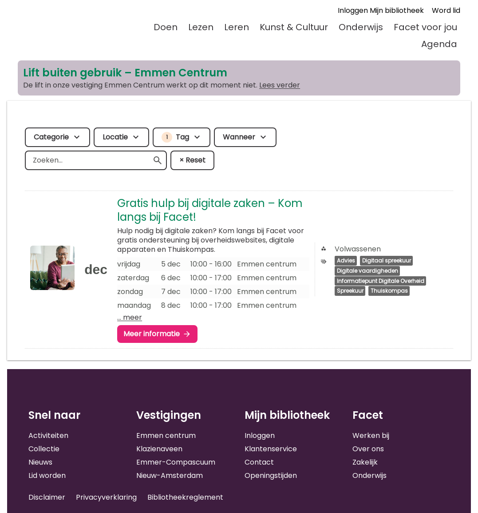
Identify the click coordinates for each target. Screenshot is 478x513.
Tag (175, 137)
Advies (346, 261)
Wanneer (239, 137)
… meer (129, 317)
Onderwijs (361, 27)
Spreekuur (350, 291)
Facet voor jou (425, 27)
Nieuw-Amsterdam (169, 475)
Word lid (446, 10)
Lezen (200, 27)
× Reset (192, 160)
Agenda (439, 44)
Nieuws (40, 462)
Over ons (368, 449)
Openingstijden (271, 475)
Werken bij (370, 435)
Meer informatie (151, 334)
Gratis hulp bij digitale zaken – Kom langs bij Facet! (210, 210)
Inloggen (260, 435)
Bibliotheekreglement (185, 497)
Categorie (51, 137)
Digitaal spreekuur (386, 261)
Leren (236, 27)
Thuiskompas (389, 291)
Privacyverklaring (106, 497)
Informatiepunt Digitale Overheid (380, 281)
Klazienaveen (159, 449)
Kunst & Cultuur (294, 27)
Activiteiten (48, 435)
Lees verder (279, 85)
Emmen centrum (166, 435)
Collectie (43, 449)
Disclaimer (46, 497)
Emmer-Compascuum (175, 462)
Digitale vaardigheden (367, 270)
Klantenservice (271, 449)
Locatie (115, 137)
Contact (259, 462)
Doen (166, 27)
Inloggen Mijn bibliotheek (381, 10)
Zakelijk (365, 462)
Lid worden (47, 475)
